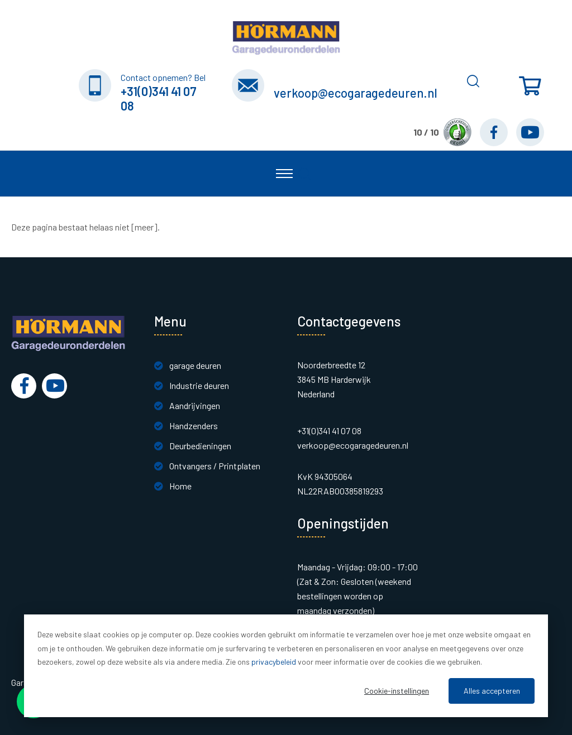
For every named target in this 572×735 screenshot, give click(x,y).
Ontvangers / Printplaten (214, 465)
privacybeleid (273, 661)
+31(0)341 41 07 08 (159, 98)
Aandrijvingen (194, 405)
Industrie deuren (199, 385)
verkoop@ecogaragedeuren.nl (355, 92)
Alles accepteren (492, 690)
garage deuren (195, 365)
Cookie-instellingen (396, 690)
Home (180, 486)
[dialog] (286, 665)
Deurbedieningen (200, 445)
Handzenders (193, 425)
